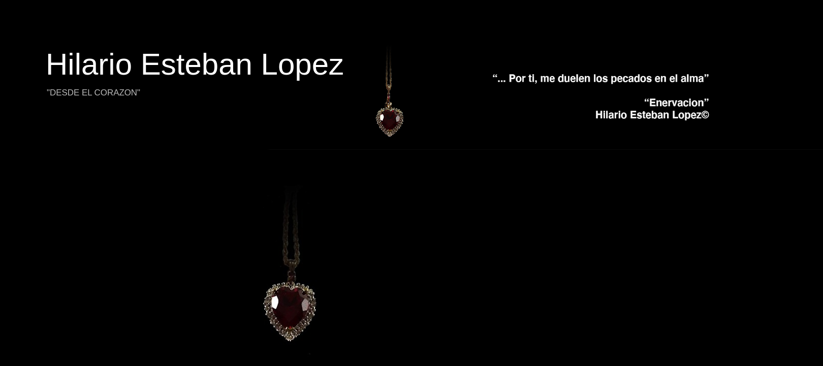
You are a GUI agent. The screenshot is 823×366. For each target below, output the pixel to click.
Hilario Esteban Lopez (195, 64)
